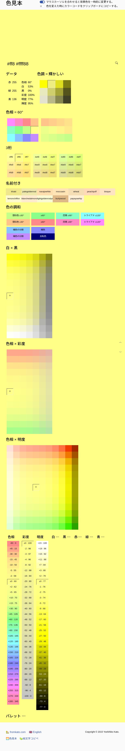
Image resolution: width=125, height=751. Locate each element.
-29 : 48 (42, 641)
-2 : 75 (42, 592)
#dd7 (78, 172)
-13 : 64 (42, 614)
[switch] (42, 2)
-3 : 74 (42, 597)
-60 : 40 (27, 641)
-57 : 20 (42, 679)
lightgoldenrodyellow (45, 198)
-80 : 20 (27, 668)
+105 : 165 (13, 636)
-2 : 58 (13, 576)
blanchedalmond (29, 198)
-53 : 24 (42, 674)
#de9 (63, 164)
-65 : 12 (42, 690)
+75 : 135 (13, 625)
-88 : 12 (27, 679)
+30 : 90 (13, 608)
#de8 (71, 164)
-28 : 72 (27, 592)
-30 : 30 (13, 554)
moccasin (60, 191)
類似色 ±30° (18, 215)
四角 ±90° (67, 215)
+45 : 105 (13, 614)
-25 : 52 (42, 630)
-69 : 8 (42, 696)
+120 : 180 (13, 641)
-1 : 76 (42, 587)
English (35, 732)
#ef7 (53, 157)
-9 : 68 (42, 608)
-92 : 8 (28, 685)
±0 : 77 (42, 581)
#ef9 (37, 157)
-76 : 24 (27, 663)
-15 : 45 (13, 559)
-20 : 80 (27, 581)
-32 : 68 (27, 597)
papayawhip (76, 198)
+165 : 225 (13, 657)
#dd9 (63, 172)
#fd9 (11, 172)
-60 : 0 (13, 543)
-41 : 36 (42, 657)
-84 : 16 (27, 674)
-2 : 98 (28, 548)
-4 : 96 (28, 559)
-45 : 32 (42, 663)
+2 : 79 (42, 576)
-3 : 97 (28, 554)
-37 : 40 (42, 652)
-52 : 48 (27, 630)
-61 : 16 (42, 685)
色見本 (11, 738)
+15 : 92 (42, 554)
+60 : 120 (13, 619)
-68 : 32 (27, 652)
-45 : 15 (13, 548)
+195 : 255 (13, 668)
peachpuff (92, 191)
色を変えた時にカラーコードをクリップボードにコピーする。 (82, 6)
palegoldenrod (29, 191)
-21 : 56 (42, 625)
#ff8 (19, 157)
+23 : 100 (42, 543)
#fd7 (27, 172)
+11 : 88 (42, 559)
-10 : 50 (13, 565)
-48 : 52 (27, 619)
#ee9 (37, 164)
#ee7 (52, 164)
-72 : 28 (27, 657)
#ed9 (37, 172)
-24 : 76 (27, 587)
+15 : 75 (13, 603)
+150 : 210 (13, 652)
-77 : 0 (42, 707)
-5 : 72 (42, 603)
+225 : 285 (13, 679)
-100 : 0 (27, 696)
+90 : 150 (13, 630)
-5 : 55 (13, 570)
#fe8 (19, 164)
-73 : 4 (42, 701)
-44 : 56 (27, 614)
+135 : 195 (13, 647)
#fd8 (19, 172)
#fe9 (11, 164)
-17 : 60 (42, 619)
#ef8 (45, 157)
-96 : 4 (28, 690)
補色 (43, 230)
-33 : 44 (42, 647)
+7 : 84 (42, 565)
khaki (13, 191)
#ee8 (44, 164)
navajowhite (45, 191)
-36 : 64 (27, 603)
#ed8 (44, 172)
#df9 (63, 157)
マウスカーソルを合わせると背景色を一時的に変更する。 (80, 1)
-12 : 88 (27, 570)
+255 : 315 (13, 690)
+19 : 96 (42, 548)
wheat (76, 191)
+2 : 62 (13, 587)
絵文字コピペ (29, 738)
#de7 (78, 164)
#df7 (79, 157)
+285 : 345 (13, 701)
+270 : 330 (13, 696)
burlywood (61, 198)
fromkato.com (16, 732)
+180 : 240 (13, 663)
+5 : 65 (13, 592)
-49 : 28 (42, 668)
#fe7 (27, 164)
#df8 (71, 157)
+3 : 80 (42, 570)
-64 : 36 (27, 647)
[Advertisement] (63, 34)
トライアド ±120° (92, 215)
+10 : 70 (13, 597)
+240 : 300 (13, 685)
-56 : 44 (27, 636)
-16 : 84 (27, 576)
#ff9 (11, 157)
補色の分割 (18, 230)
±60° (43, 215)
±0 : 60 (13, 581)
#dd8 (71, 172)
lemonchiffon (13, 198)
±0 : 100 (28, 543)
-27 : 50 (42, 636)
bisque (107, 191)
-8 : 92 (28, 565)
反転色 (43, 236)
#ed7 (52, 172)
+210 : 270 (13, 674)
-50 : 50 (27, 625)
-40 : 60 (27, 608)
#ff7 (26, 157)
